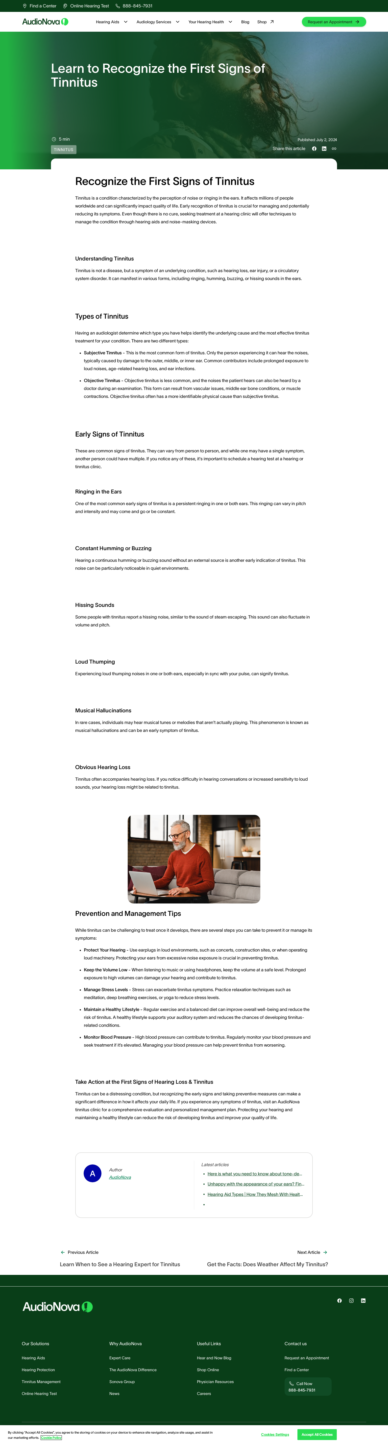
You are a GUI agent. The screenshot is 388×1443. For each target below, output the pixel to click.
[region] (194, 1434)
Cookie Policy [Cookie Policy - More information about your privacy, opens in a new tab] (51, 1438)
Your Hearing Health (211, 22)
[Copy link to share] (334, 149)
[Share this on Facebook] (314, 149)
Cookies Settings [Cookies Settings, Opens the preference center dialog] (275, 1435)
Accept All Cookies (317, 1435)
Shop (266, 22)
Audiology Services (159, 22)
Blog (245, 22)
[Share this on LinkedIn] (324, 149)
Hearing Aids (112, 22)
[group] (39, 6)
